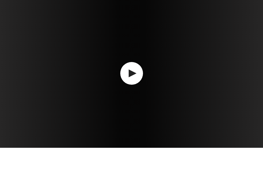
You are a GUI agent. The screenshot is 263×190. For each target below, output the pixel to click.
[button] (131, 73)
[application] (131, 74)
